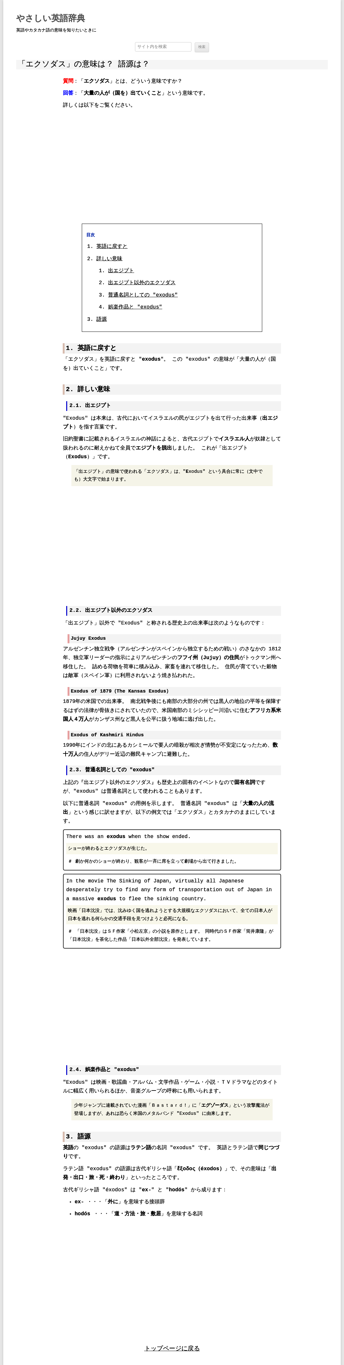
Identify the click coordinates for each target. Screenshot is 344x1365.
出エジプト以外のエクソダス (142, 282)
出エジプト (121, 270)
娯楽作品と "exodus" (135, 307)
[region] (172, 165)
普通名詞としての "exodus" (143, 294)
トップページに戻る (172, 1346)
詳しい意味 (109, 258)
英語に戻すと (112, 246)
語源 (101, 319)
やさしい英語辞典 (50, 19)
